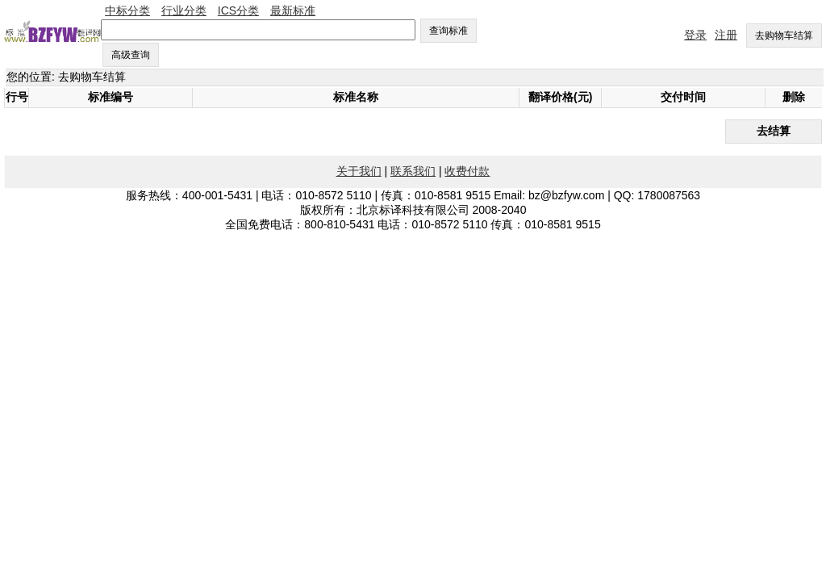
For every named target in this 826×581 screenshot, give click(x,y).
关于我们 (359, 171)
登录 (695, 34)
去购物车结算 (784, 35)
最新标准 (292, 10)
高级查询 (130, 55)
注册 (726, 34)
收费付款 (467, 171)
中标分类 (127, 10)
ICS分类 (238, 10)
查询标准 (448, 30)
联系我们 (413, 171)
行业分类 (183, 10)
